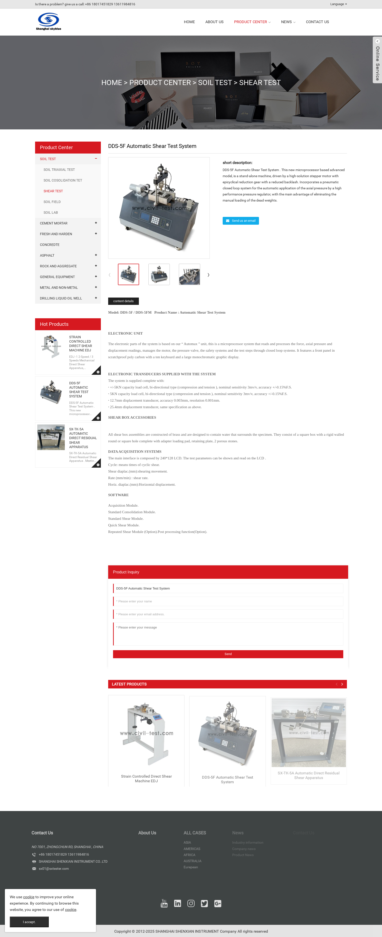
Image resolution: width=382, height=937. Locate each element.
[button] (208, 274)
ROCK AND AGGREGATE (58, 266)
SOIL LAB (51, 212)
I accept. (29, 922)
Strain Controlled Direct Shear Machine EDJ (146, 783)
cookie (28, 897)
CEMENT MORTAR (53, 223)
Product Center (160, 82)
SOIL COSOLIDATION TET (63, 180)
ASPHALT (47, 255)
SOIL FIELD (52, 202)
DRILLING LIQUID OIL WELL (61, 298)
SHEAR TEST (260, 82)
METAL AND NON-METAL (59, 288)
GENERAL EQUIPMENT (57, 277)
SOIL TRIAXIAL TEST (59, 170)
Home (111, 82)
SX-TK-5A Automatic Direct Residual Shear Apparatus (83, 438)
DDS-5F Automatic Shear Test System (227, 784)
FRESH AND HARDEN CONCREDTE (56, 239)
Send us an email (243, 220)
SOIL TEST (215, 82)
